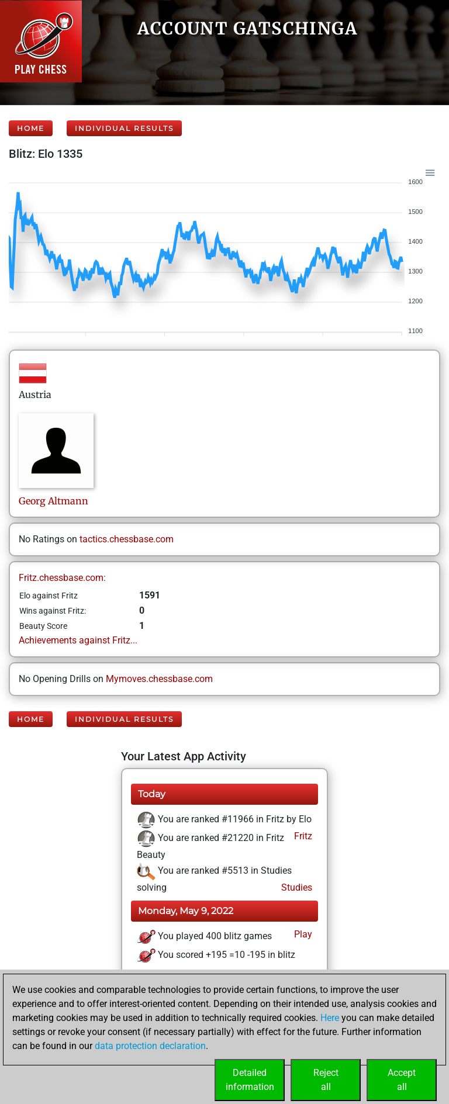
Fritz (302, 836)
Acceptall (402, 1079)
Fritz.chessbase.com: (62, 577)
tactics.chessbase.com (127, 539)
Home (30, 128)
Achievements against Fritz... (78, 640)
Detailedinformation (250, 1079)
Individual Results (124, 128)
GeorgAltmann (53, 501)
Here (329, 1017)
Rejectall (326, 1079)
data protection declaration (150, 1045)
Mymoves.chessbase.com (159, 678)
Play (302, 934)
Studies (295, 887)
